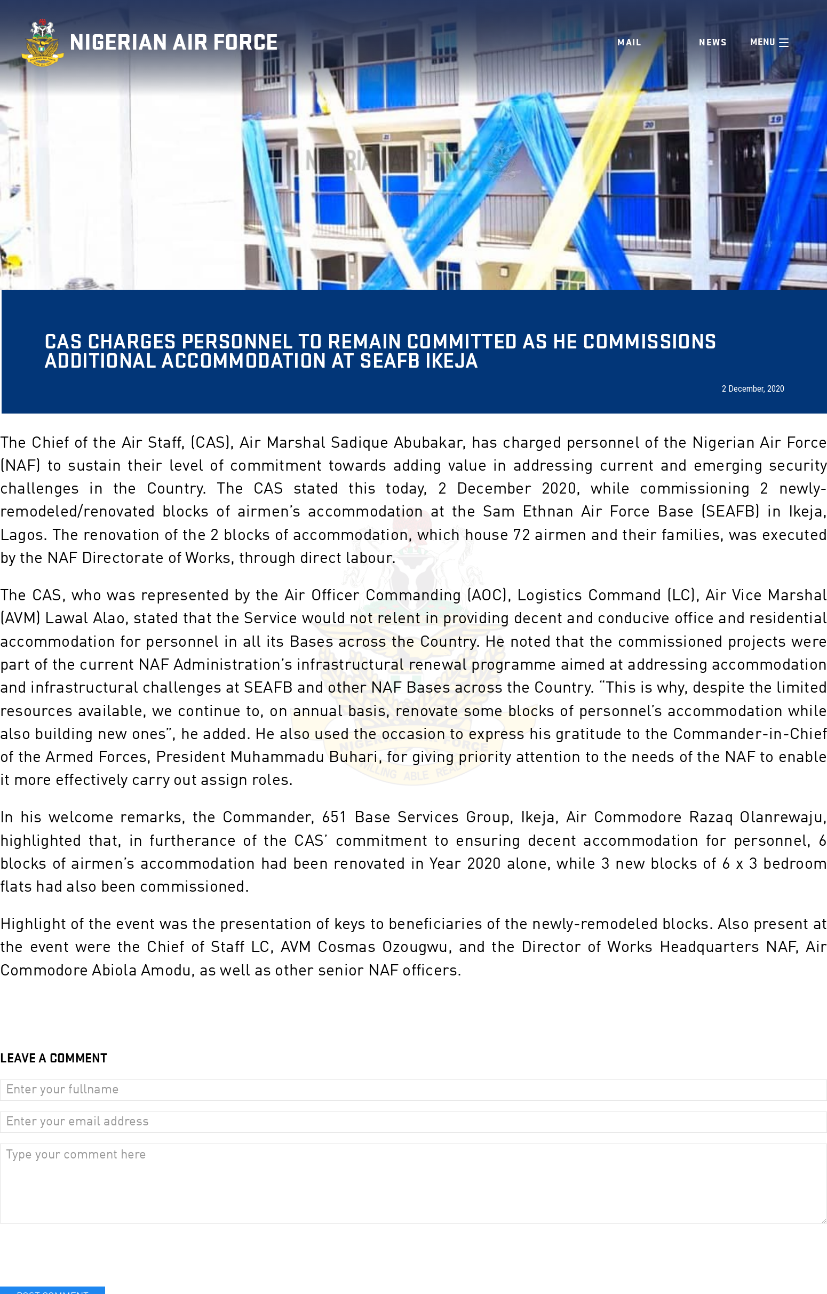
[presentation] (81, 1255)
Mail (629, 42)
